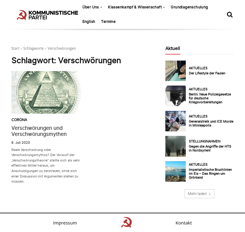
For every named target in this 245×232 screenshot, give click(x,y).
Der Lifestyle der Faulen (207, 73)
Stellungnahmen (204, 141)
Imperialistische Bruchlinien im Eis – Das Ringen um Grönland (210, 174)
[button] (230, 14)
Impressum (65, 223)
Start (15, 48)
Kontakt (184, 223)
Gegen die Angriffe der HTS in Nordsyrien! (210, 148)
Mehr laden (199, 193)
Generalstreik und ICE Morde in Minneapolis (211, 123)
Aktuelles (198, 68)
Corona (18, 120)
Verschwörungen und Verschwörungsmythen (39, 131)
